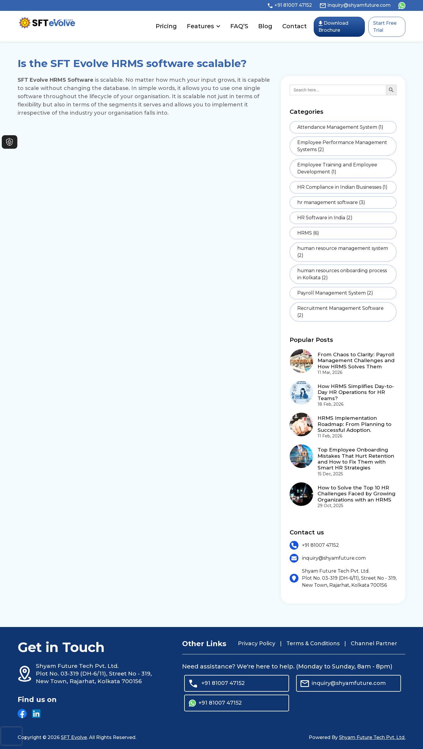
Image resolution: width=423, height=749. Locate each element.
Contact (294, 26)
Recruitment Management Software (340, 311)
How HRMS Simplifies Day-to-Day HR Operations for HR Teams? (356, 392)
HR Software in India (324, 217)
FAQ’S (239, 26)
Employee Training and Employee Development (337, 168)
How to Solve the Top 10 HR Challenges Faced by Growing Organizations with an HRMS (356, 494)
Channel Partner (374, 643)
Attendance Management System (340, 127)
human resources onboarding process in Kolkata (342, 274)
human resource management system (342, 251)
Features (200, 26)
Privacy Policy (256, 643)
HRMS (308, 233)
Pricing (166, 26)
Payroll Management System (335, 293)
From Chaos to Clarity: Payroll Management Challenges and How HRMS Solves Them (356, 361)
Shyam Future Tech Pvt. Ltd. (372, 737)
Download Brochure (333, 26)
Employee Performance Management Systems (342, 146)
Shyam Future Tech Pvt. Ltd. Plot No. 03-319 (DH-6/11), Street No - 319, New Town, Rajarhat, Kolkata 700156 (349, 578)
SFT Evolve (74, 737)
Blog (265, 26)
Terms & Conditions (313, 643)
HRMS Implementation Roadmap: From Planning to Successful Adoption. (354, 424)
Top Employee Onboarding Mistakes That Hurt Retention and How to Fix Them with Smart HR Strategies (356, 459)
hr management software (331, 202)
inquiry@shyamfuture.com (355, 5)
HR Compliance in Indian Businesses (342, 187)
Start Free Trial (385, 26)
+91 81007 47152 (289, 5)
